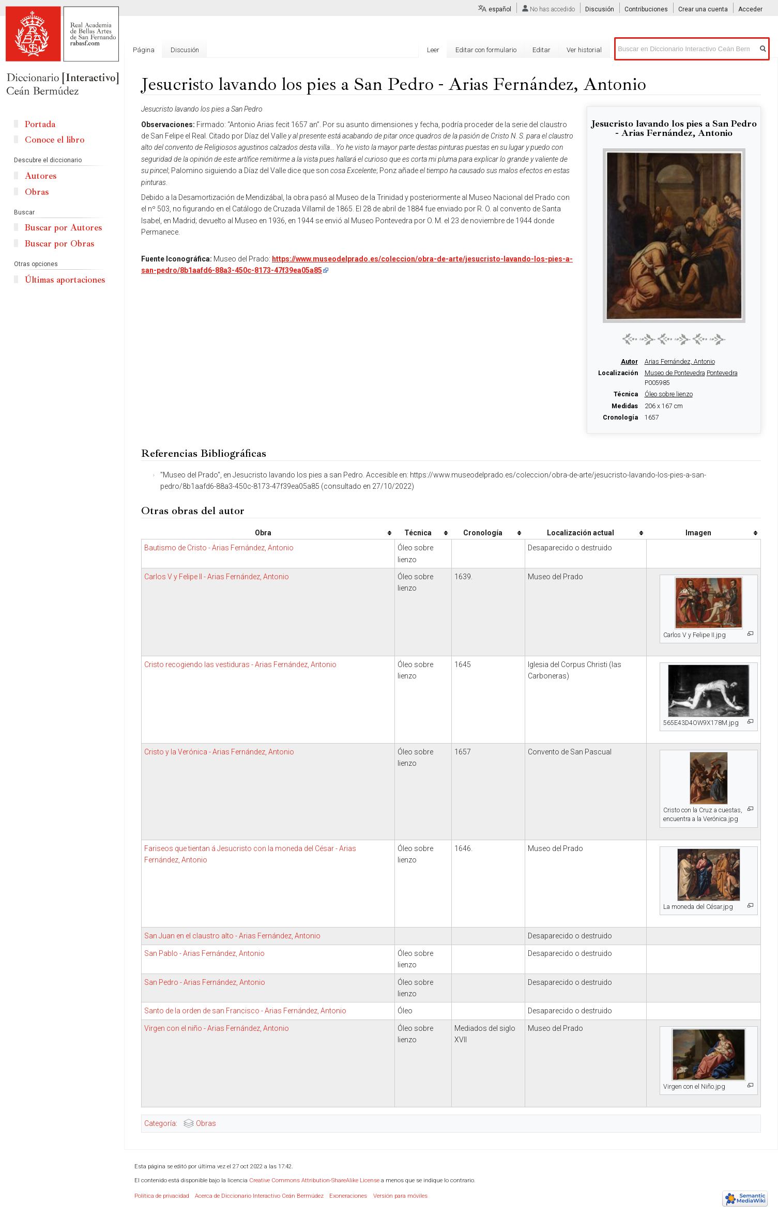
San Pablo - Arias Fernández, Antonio (204, 953)
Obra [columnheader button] (263, 533)
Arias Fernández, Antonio (680, 361)
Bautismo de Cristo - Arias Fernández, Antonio (219, 548)
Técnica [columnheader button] (418, 533)
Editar (541, 50)
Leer (433, 50)
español (500, 9)
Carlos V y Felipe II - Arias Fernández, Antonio (216, 577)
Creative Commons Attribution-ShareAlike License (314, 1180)
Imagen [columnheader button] (698, 533)
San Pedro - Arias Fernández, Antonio (204, 982)
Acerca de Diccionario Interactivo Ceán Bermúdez (259, 1196)
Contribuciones (646, 9)
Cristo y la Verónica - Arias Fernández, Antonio (219, 752)
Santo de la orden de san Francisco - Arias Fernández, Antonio (245, 1011)
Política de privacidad (161, 1196)
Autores (40, 176)
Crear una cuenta (703, 9)
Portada (40, 124)
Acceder (750, 9)
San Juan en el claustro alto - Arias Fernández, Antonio (232, 936)
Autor (629, 361)
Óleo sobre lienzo (669, 394)
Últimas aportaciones (65, 279)
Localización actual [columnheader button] (580, 533)
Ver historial (584, 50)
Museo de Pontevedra (675, 373)
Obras (206, 1123)
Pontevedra (722, 373)
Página (144, 50)
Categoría (160, 1123)
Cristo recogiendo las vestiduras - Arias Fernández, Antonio (240, 664)
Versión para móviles (400, 1196)
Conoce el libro (54, 139)
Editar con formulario (485, 50)
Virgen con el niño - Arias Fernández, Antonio (216, 1028)
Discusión (599, 9)
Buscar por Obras (59, 243)
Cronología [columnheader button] (482, 533)
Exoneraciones (348, 1196)
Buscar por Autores (63, 227)
